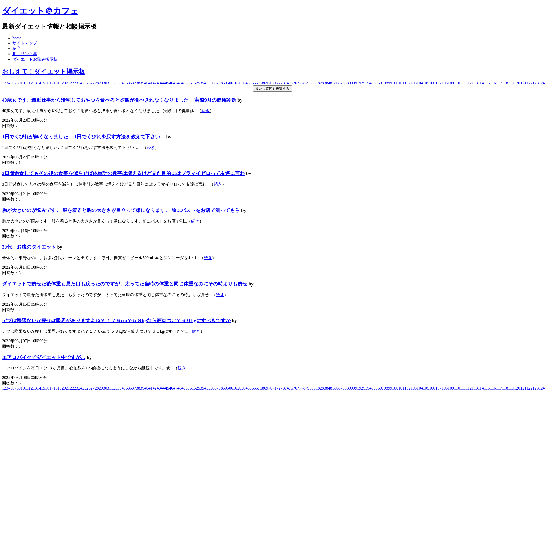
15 (43, 83)
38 (138, 83)
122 (529, 83)
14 (39, 83)
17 (51, 83)
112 (469, 83)
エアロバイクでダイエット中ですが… (43, 357)
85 (332, 83)
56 (212, 83)
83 (324, 83)
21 (68, 83)
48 (179, 83)
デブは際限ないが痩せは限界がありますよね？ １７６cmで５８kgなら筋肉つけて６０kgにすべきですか (116, 320)
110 (457, 83)
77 (299, 83)
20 (64, 83)
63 (241, 83)
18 (55, 83)
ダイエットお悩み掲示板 (35, 59)
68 (262, 83)
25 (84, 83)
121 (523, 83)
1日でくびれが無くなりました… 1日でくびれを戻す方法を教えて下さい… (83, 136)
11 (27, 83)
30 (105, 83)
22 (72, 83)
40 (146, 83)
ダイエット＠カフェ (40, 10)
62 (237, 83)
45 (167, 83)
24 (80, 83)
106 (432, 83)
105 (426, 83)
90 (353, 83)
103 (413, 83)
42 (155, 83)
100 (395, 83)
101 (401, 83)
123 (536, 83)
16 (47, 83)
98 (386, 83)
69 (266, 83)
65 (250, 83)
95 (374, 83)
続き (205, 110)
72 (279, 83)
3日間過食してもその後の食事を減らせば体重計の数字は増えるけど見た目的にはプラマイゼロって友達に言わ (123, 173)
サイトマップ (24, 43)
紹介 (16, 48)
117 (499, 83)
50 (188, 83)
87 (340, 83)
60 (229, 83)
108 (444, 83)
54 (204, 83)
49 (183, 83)
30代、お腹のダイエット (29, 247)
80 (312, 83)
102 (407, 83)
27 (93, 83)
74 (287, 83)
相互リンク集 (24, 54)
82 (320, 83)
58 (221, 83)
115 (487, 83)
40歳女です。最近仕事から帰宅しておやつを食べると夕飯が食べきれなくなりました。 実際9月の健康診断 (119, 100)
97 (382, 83)
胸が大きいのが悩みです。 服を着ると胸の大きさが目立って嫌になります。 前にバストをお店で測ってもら (121, 210)
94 (369, 83)
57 (217, 83)
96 (378, 83)
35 (126, 83)
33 (117, 83)
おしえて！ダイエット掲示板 (43, 71)
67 (258, 83)
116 (493, 83)
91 (357, 83)
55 (208, 83)
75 (291, 83)
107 (438, 83)
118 (505, 83)
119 (511, 83)
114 (481, 83)
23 (76, 83)
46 (171, 83)
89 (349, 83)
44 (163, 83)
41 (150, 83)
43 (159, 83)
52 (196, 83)
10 (23, 83)
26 (88, 83)
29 (101, 83)
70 (270, 83)
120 (517, 83)
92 (361, 83)
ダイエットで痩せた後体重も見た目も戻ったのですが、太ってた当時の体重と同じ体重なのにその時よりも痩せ (124, 284)
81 (316, 83)
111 (463, 83)
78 (303, 83)
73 (283, 83)
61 (233, 83)
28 (97, 83)
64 (245, 83)
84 (328, 83)
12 (31, 83)
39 (142, 83)
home (17, 38)
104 (420, 83)
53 (200, 83)
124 (542, 83)
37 (134, 83)
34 (122, 83)
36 (130, 83)
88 (345, 83)
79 (307, 83)
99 (390, 83)
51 (192, 83)
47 (175, 83)
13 (35, 83)
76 (295, 83)
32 (113, 83)
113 (475, 83)
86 (336, 83)
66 (254, 83)
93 (365, 83)
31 (109, 83)
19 (60, 83)
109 (451, 83)
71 (274, 83)
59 (225, 83)
